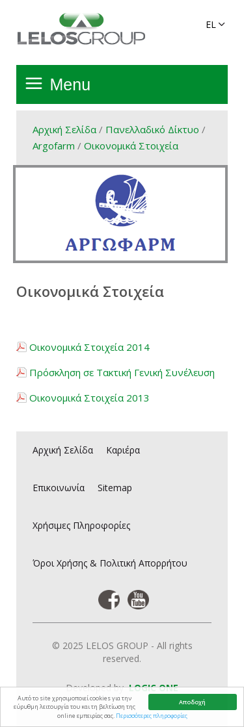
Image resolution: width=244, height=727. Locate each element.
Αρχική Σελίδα (64, 129)
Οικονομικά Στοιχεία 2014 (89, 346)
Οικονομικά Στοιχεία (131, 145)
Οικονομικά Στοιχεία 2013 (89, 397)
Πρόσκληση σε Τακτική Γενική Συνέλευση (122, 372)
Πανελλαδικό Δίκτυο (152, 129)
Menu (70, 84)
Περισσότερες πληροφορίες (151, 715)
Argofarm (54, 145)
